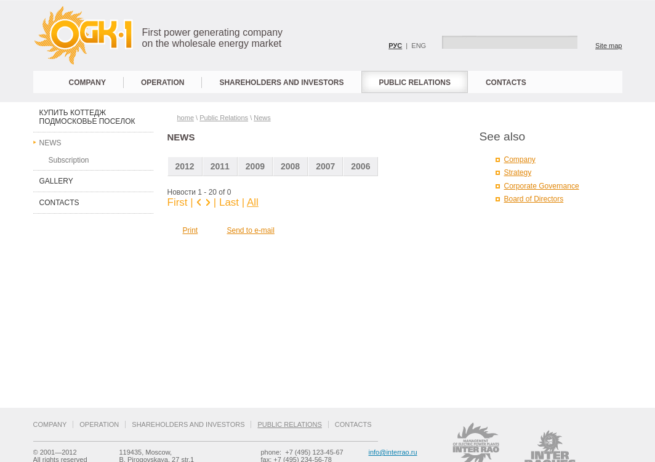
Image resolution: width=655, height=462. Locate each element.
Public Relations (414, 82)
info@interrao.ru (393, 452)
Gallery (56, 181)
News (50, 143)
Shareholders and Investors (281, 82)
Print (190, 230)
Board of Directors (534, 199)
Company (87, 82)
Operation (162, 82)
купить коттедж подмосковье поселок (87, 117)
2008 (290, 166)
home (186, 117)
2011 (220, 166)
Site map (608, 45)
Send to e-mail (251, 230)
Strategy (518, 172)
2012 (185, 166)
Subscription (69, 160)
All (253, 202)
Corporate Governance (541, 186)
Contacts (506, 82)
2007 (325, 166)
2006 (360, 166)
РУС (395, 45)
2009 (255, 166)
